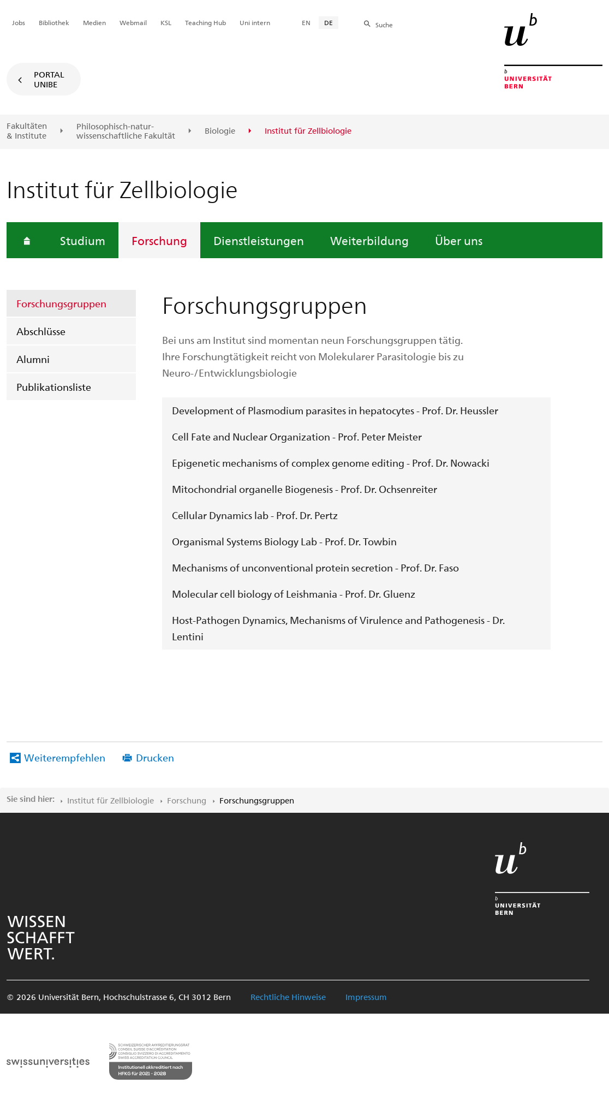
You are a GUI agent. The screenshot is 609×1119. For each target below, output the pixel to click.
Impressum (366, 996)
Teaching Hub (205, 22)
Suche (384, 24)
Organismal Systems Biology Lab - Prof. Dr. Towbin (284, 541)
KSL (165, 22)
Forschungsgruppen (61, 303)
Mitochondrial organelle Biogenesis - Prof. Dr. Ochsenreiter (304, 489)
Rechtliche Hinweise (288, 996)
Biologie (220, 131)
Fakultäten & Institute (27, 130)
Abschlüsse (40, 331)
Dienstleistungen (258, 240)
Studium (82, 240)
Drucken (155, 757)
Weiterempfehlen (64, 757)
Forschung (159, 240)
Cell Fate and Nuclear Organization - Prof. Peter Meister (297, 436)
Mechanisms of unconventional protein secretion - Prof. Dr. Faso (315, 567)
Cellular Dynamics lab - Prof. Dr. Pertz (255, 515)
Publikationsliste (53, 387)
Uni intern (255, 22)
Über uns (458, 240)
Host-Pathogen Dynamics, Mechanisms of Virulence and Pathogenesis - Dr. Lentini (338, 628)
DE (328, 22)
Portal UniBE (49, 79)
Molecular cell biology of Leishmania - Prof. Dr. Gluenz (293, 593)
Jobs (18, 22)
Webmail (133, 22)
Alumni (33, 359)
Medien (94, 22)
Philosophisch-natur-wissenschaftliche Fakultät (125, 131)
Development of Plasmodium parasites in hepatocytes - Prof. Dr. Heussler (335, 410)
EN (306, 22)
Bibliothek (54, 22)
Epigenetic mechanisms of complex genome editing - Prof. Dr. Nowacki (330, 462)
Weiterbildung (369, 240)
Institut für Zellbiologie (110, 800)
